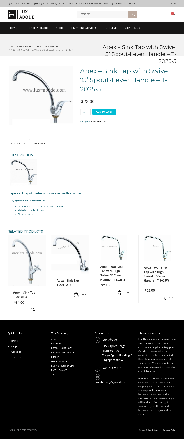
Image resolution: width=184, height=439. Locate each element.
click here (73, 3)
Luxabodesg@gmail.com (111, 382)
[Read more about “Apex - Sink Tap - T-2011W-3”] (76, 295)
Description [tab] (18, 143)
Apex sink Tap (98, 121)
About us (16, 351)
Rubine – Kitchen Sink (63, 365)
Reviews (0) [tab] (39, 143)
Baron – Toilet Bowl (61, 347)
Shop (14, 346)
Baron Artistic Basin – (62, 352)
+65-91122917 (112, 368)
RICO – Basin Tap (60, 370)
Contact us (17, 357)
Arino (54, 339)
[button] (33, 310)
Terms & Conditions (148, 430)
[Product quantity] (85, 112)
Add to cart (104, 111)
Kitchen (55, 356)
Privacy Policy (169, 430)
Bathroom (56, 343)
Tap (53, 374)
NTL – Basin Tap (59, 361)
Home (14, 340)
